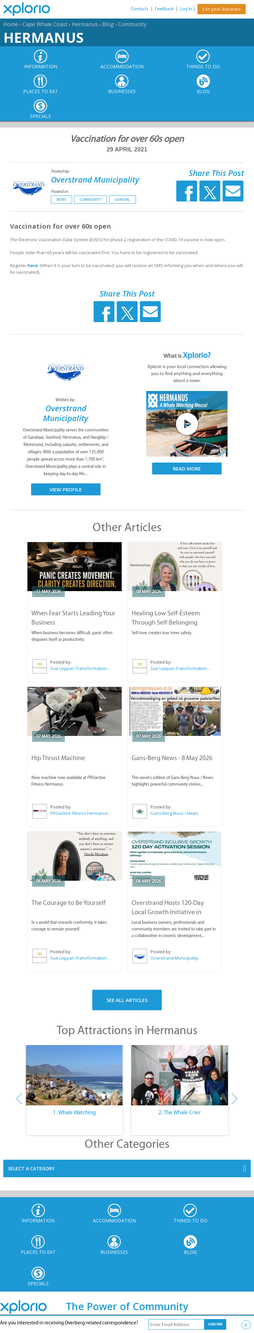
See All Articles (127, 1000)
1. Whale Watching (74, 1112)
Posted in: (59, 191)
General (122, 199)
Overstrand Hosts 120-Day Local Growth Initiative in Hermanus (168, 912)
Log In (186, 9)
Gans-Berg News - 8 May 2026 (172, 758)
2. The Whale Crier (179, 1112)
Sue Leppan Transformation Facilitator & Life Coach (80, 668)
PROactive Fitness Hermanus (79, 813)
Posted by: (60, 171)
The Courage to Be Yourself (68, 903)
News (61, 199)
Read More (187, 468)
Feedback (164, 9)
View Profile (66, 489)
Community (132, 24)
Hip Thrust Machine (58, 758)
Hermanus (85, 24)
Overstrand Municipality (95, 179)
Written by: (66, 399)
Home (10, 24)
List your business (221, 9)
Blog (108, 24)
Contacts (139, 9)
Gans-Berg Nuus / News (174, 813)
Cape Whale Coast (44, 24)
